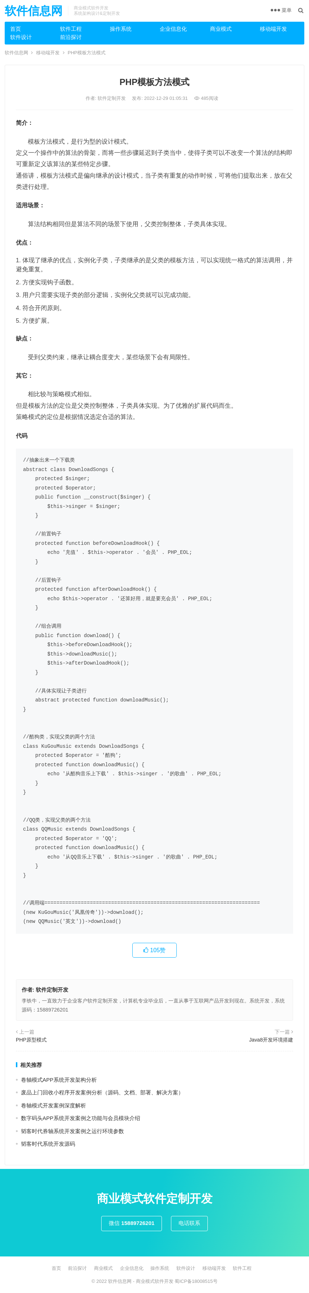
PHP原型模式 (31, 1040)
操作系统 (121, 29)
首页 (15, 29)
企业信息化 (173, 29)
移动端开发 (273, 29)
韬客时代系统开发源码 (48, 1144)
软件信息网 (34, 10)
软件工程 (71, 29)
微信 (131, 1223)
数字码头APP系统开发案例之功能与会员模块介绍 (80, 1118)
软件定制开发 (112, 98)
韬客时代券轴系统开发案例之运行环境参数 (72, 1131)
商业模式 (221, 29)
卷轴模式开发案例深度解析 (53, 1105)
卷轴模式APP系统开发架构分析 (59, 1080)
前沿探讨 (71, 37)
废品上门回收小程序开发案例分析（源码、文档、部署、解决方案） (102, 1092)
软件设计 (21, 37)
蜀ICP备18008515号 (196, 1281)
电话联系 (189, 1223)
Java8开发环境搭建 (271, 1040)
